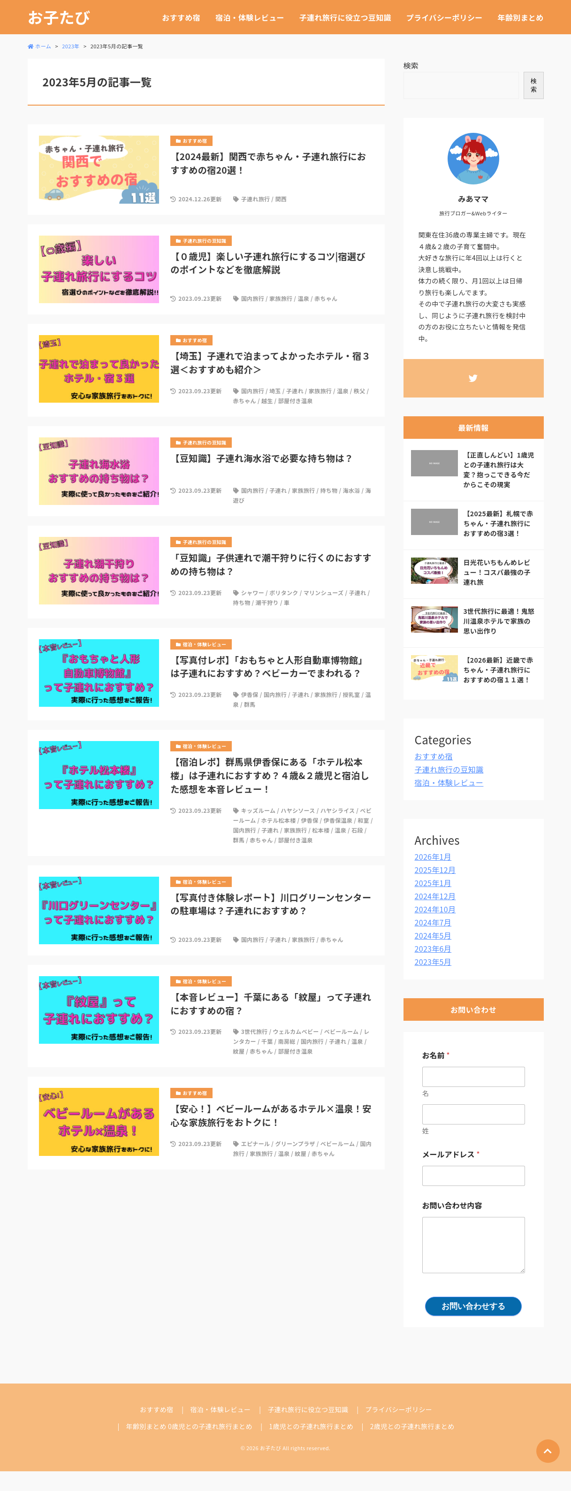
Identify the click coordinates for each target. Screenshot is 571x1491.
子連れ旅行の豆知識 (449, 769)
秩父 (359, 391)
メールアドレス (451, 1154)
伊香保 (250, 694)
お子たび (59, 17)
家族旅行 (280, 298)
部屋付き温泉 (295, 401)
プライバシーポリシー (444, 17)
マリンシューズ (324, 592)
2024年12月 (435, 896)
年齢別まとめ (521, 17)
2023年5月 (433, 961)
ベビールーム (341, 1031)
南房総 (287, 1041)
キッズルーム (258, 810)
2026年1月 (433, 856)
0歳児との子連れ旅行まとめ (210, 1426)
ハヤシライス (337, 810)
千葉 (267, 1041)
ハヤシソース (298, 810)
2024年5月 (433, 935)
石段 (357, 830)
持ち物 (328, 490)
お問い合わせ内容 (452, 1205)
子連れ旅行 (255, 199)
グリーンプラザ (295, 1143)
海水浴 (351, 490)
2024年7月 (433, 922)
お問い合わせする (473, 1306)
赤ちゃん (325, 298)
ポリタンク (283, 592)
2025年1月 (433, 882)
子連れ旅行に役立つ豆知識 (345, 17)
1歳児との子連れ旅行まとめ (311, 1426)
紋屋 (239, 1051)
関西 (281, 199)
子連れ (295, 391)
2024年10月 (435, 909)
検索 (411, 65)
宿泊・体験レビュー (249, 17)
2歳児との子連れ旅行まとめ (412, 1426)
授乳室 (351, 694)
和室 (363, 820)
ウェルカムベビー (296, 1031)
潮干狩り (267, 602)
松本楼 (320, 830)
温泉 (303, 298)
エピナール (255, 1143)
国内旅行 (252, 298)
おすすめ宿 (181, 17)
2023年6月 (433, 948)
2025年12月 (435, 869)
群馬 (250, 704)
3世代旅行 (254, 1031)
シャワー (252, 592)
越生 (267, 401)
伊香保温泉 (338, 820)
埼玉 (275, 391)
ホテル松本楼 (278, 820)
